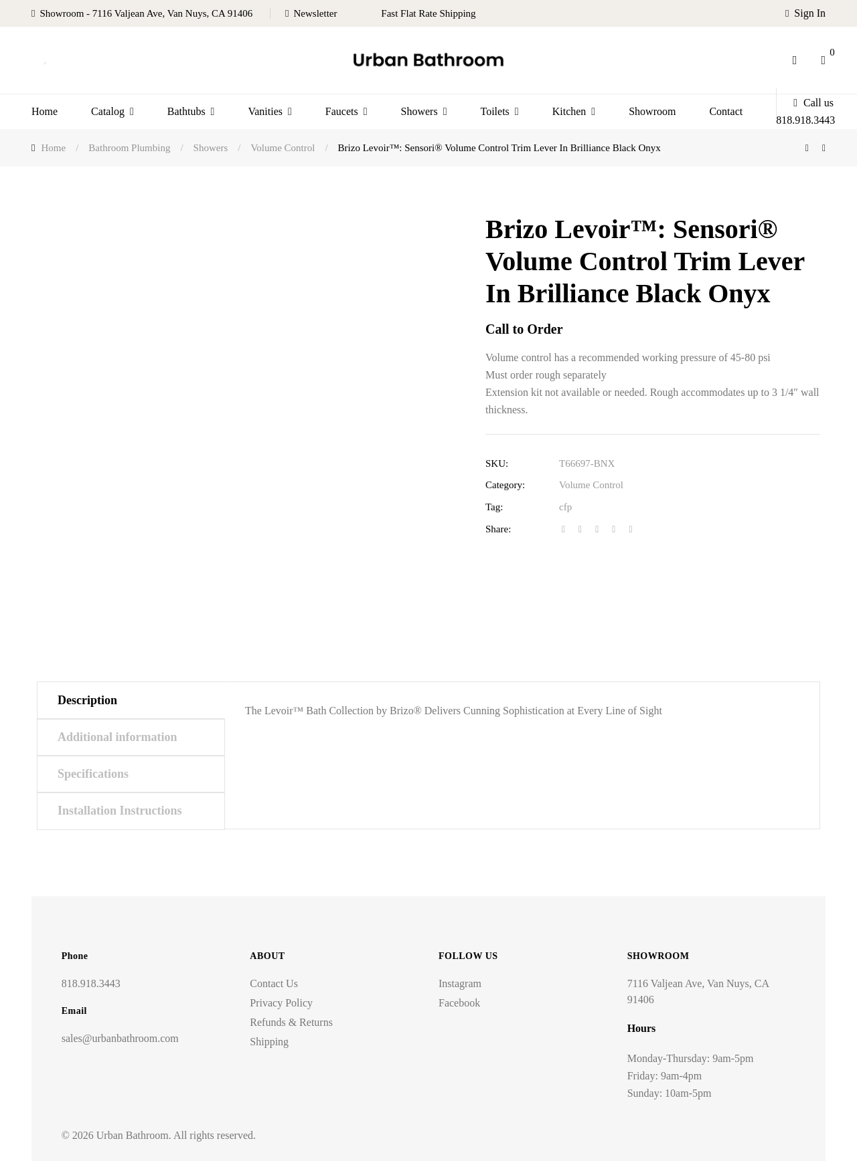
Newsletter (315, 13)
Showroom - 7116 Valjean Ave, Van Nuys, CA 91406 (146, 13)
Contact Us (274, 983)
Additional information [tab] (117, 737)
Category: (505, 485)
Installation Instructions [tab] (120, 810)
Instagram (460, 983)
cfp (565, 507)
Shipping (269, 1041)
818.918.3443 (91, 983)
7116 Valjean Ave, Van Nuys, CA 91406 (698, 991)
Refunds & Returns (291, 1022)
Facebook (459, 1003)
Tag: (494, 507)
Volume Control (591, 485)
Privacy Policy (281, 1003)
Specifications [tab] (93, 773)
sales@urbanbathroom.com (120, 1038)
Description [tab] (87, 700)
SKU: (496, 463)
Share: (498, 529)
